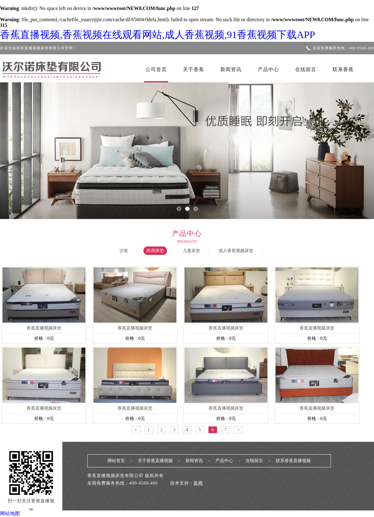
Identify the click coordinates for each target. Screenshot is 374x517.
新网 (198, 483)
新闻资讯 (231, 69)
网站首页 (116, 460)
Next (350, 146)
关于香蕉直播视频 (155, 460)
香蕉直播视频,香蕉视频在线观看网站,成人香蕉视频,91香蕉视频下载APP (157, 34)
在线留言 (305, 69)
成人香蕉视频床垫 (235, 250)
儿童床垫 (191, 250)
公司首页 (156, 69)
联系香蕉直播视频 (293, 460)
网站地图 (10, 513)
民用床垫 (155, 250)
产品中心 (268, 69)
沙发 (123, 250)
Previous (23, 146)
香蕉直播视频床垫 (43, 328)
